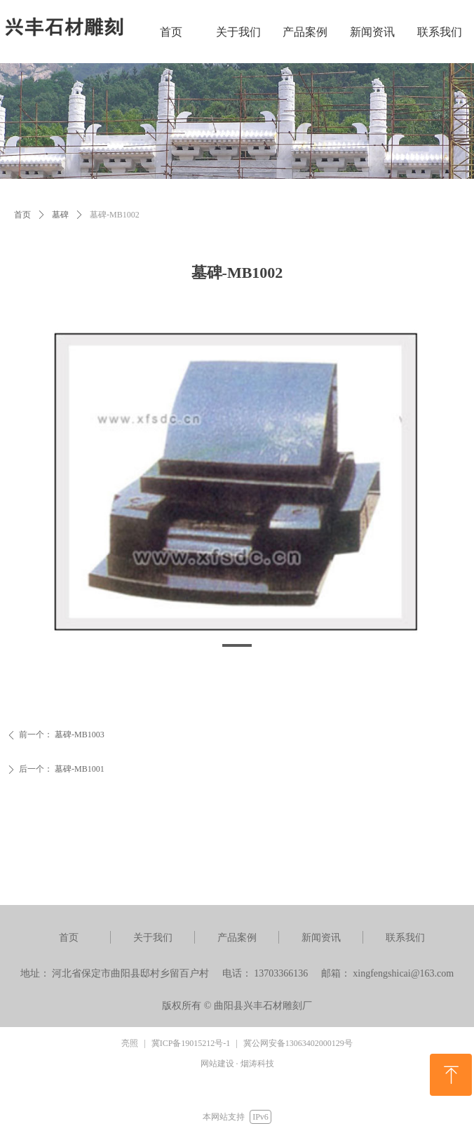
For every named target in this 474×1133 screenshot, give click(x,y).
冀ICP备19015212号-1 (191, 1043)
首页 (22, 215)
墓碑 (60, 215)
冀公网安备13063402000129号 (298, 1043)
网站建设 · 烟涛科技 (237, 1063)
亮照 (129, 1043)
